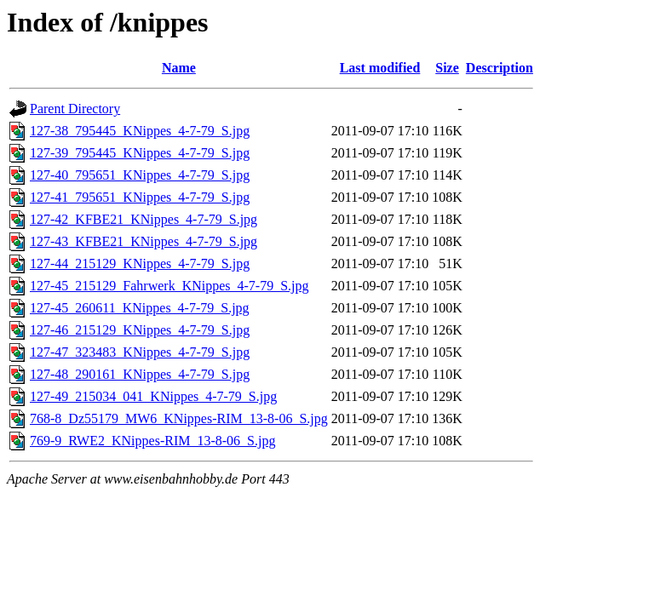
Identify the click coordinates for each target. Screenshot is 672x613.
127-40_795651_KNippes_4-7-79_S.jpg (140, 175)
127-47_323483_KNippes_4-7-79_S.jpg (140, 352)
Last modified (380, 67)
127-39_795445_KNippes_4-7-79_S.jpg (140, 153)
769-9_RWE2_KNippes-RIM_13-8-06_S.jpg (152, 440)
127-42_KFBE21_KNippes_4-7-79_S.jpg (143, 219)
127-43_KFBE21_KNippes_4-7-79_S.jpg (143, 241)
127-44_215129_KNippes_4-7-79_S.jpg (140, 263)
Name (179, 67)
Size (447, 67)
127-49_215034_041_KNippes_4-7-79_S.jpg (153, 396)
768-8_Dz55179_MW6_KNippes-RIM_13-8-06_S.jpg (179, 418)
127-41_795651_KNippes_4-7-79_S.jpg (140, 197)
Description (499, 67)
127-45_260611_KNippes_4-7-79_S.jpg (140, 308)
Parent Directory (75, 108)
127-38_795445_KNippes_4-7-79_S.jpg (140, 130)
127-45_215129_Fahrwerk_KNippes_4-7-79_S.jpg (169, 285)
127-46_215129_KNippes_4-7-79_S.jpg (140, 330)
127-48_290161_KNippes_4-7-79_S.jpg (140, 374)
